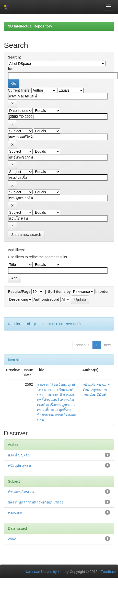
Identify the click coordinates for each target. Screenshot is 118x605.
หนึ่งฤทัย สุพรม (93, 384)
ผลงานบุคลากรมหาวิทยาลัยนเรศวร (35, 502)
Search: (14, 57)
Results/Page (19, 292)
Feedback (108, 572)
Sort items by (59, 292)
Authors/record (46, 299)
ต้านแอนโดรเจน (21, 492)
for (10, 69)
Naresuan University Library (47, 572)
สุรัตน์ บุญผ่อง (18, 455)
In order (102, 292)
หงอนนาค (15, 513)
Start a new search (26, 235)
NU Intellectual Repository (30, 26)
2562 (12, 539)
